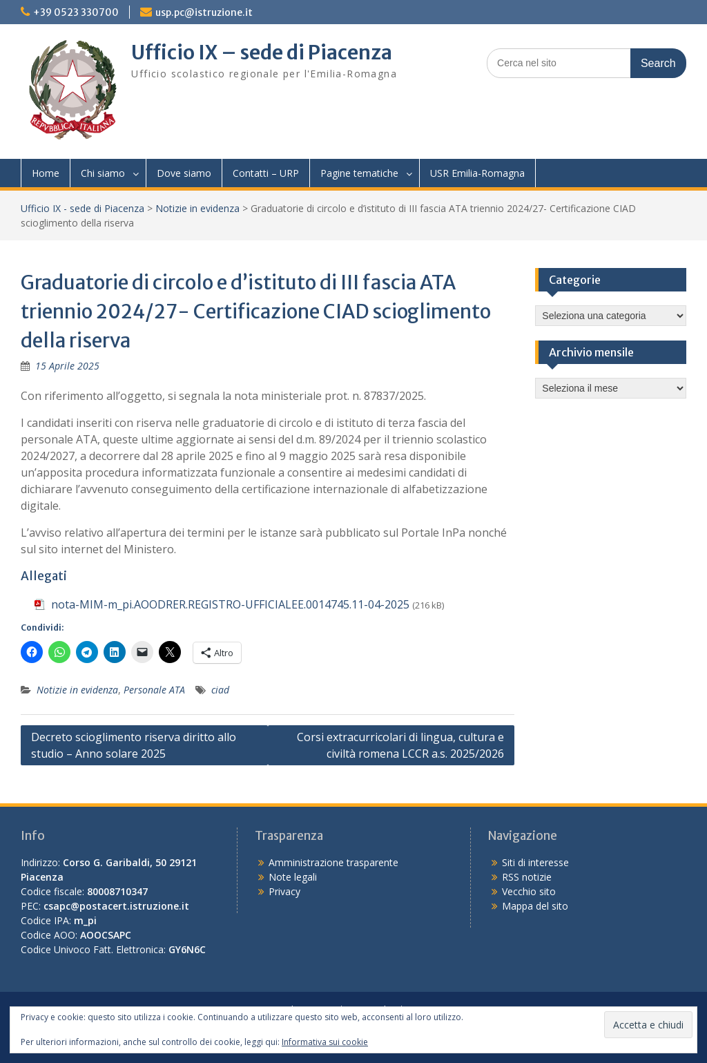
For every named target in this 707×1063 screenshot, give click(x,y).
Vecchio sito (529, 891)
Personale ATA (154, 689)
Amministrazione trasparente (333, 862)
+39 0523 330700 (76, 12)
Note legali (293, 876)
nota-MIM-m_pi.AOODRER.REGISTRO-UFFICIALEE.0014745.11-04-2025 (230, 604)
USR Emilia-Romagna (477, 173)
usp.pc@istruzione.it (204, 12)
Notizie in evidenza (197, 208)
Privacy (284, 891)
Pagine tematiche (359, 173)
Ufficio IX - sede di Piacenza (82, 208)
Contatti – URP (266, 173)
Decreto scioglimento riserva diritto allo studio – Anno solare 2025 (133, 745)
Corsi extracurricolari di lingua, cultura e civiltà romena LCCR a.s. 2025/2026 (400, 745)
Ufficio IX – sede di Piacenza (261, 52)
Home (45, 173)
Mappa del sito (535, 905)
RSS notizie (527, 876)
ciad (220, 689)
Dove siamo (184, 173)
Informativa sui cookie (325, 1042)
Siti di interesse (535, 862)
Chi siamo (103, 173)
